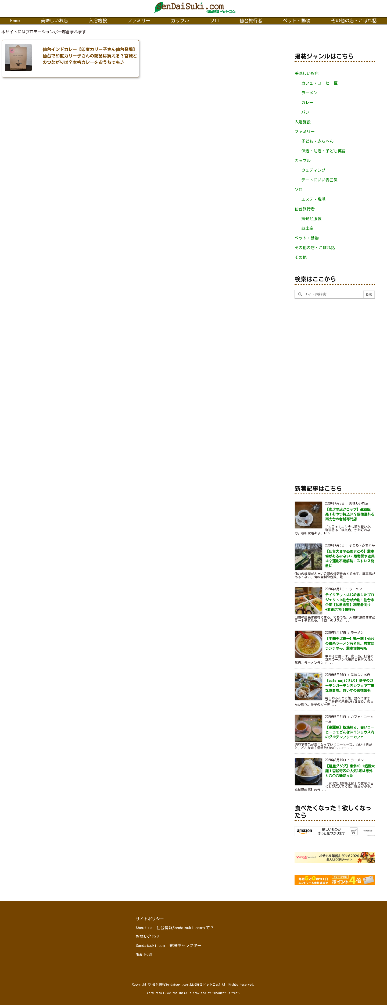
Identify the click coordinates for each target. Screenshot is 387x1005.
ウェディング (313, 170)
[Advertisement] (335, 390)
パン (305, 112)
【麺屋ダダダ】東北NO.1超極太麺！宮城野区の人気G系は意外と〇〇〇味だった (350, 771)
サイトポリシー (150, 919)
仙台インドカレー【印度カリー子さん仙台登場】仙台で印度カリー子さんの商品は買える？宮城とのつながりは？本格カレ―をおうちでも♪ (89, 56)
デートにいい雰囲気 (319, 180)
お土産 (307, 228)
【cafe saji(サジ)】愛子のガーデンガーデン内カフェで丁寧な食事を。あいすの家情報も (349, 685)
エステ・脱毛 (313, 199)
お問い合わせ (148, 937)
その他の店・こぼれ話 (315, 248)
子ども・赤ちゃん (317, 141)
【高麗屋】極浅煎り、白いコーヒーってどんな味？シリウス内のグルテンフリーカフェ (349, 732)
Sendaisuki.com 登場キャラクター (168, 945)
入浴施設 (303, 122)
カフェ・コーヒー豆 (319, 83)
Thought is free (225, 992)
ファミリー (305, 132)
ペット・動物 (307, 238)
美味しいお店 (307, 73)
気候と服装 (311, 219)
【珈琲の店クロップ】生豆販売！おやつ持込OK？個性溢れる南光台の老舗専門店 (349, 514)
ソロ (299, 190)
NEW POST (144, 954)
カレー (307, 103)
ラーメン (309, 93)
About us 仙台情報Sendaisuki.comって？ (175, 928)
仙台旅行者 (305, 209)
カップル (303, 161)
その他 (301, 257)
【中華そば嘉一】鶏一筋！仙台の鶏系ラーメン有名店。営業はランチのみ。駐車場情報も (349, 643)
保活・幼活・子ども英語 (323, 151)
